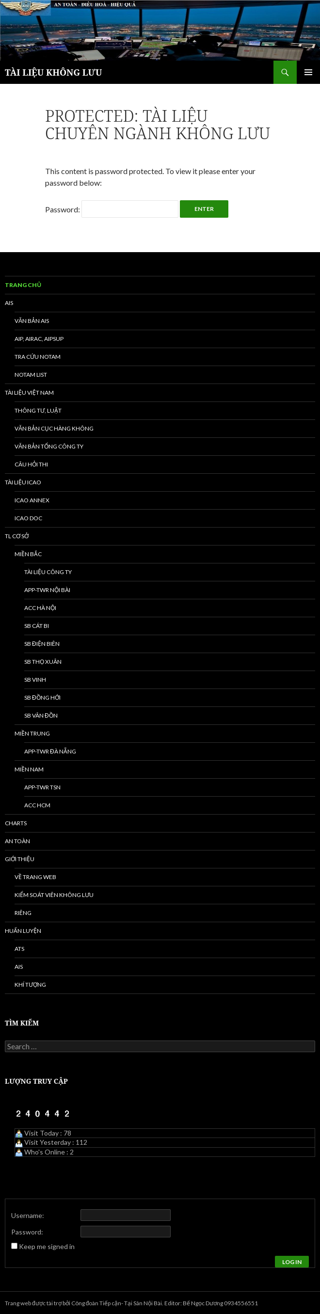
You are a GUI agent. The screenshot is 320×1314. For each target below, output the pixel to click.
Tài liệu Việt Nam (29, 392)
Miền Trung (32, 733)
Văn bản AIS (32, 320)
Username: (27, 1215)
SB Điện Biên (42, 643)
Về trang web (35, 877)
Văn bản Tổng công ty (49, 446)
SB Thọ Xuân (43, 661)
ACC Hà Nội (40, 607)
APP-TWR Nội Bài (47, 589)
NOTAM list (31, 374)
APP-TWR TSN (42, 787)
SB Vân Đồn (41, 715)
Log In (292, 1262)
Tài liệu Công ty (48, 572)
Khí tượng (30, 984)
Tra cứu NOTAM (38, 356)
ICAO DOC (28, 518)
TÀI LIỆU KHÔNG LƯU (53, 72)
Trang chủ (23, 284)
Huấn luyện (23, 930)
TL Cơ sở (17, 536)
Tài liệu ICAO (23, 482)
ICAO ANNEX (32, 500)
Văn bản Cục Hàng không (54, 428)
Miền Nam (29, 769)
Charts (16, 823)
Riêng (23, 912)
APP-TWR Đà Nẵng (50, 751)
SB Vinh (35, 679)
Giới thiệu (19, 859)
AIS (9, 302)
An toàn (17, 841)
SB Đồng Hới (42, 697)
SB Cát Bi (36, 625)
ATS (19, 948)
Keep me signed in (47, 1246)
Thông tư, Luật (38, 410)
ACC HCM (37, 805)
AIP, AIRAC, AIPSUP (39, 338)
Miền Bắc (28, 554)
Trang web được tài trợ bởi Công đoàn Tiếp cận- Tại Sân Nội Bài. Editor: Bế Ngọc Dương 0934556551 (131, 1303)
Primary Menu (308, 72)
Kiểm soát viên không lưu (54, 894)
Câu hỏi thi (31, 464)
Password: (111, 209)
